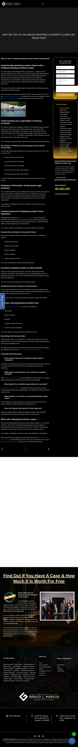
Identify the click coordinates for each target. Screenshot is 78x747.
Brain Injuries (63, 110)
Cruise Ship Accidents (66, 124)
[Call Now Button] (74, 734)
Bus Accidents (64, 114)
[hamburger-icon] (43, 4)
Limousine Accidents (65, 132)
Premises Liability (64, 145)
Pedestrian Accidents (65, 142)
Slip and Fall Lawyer (65, 149)
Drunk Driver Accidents (66, 128)
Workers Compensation (66, 151)
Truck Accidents (18, 678)
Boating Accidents (65, 112)
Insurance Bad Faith (65, 130)
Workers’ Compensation (22, 680)
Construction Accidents (66, 122)
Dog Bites (62, 126)
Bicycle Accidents (64, 108)
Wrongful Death (64, 153)
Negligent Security (65, 136)
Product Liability (64, 147)
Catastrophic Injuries (65, 118)
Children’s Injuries (65, 120)
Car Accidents (63, 116)
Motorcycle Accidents (65, 134)
